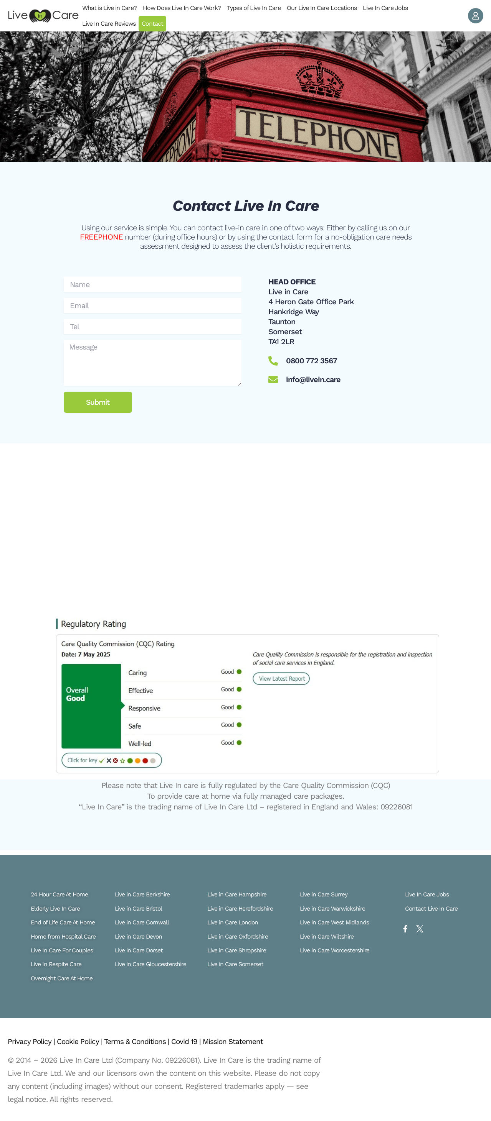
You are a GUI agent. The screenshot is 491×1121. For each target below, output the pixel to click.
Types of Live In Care (254, 7)
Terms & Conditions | (145, 1041)
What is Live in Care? (109, 7)
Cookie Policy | (83, 1041)
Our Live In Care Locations (322, 7)
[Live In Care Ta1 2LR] (245, 522)
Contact (152, 23)
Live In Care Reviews (109, 23)
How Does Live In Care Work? (182, 7)
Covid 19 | (198, 1041)
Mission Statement (247, 1041)
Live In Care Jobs (385, 7)
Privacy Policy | (33, 1041)
